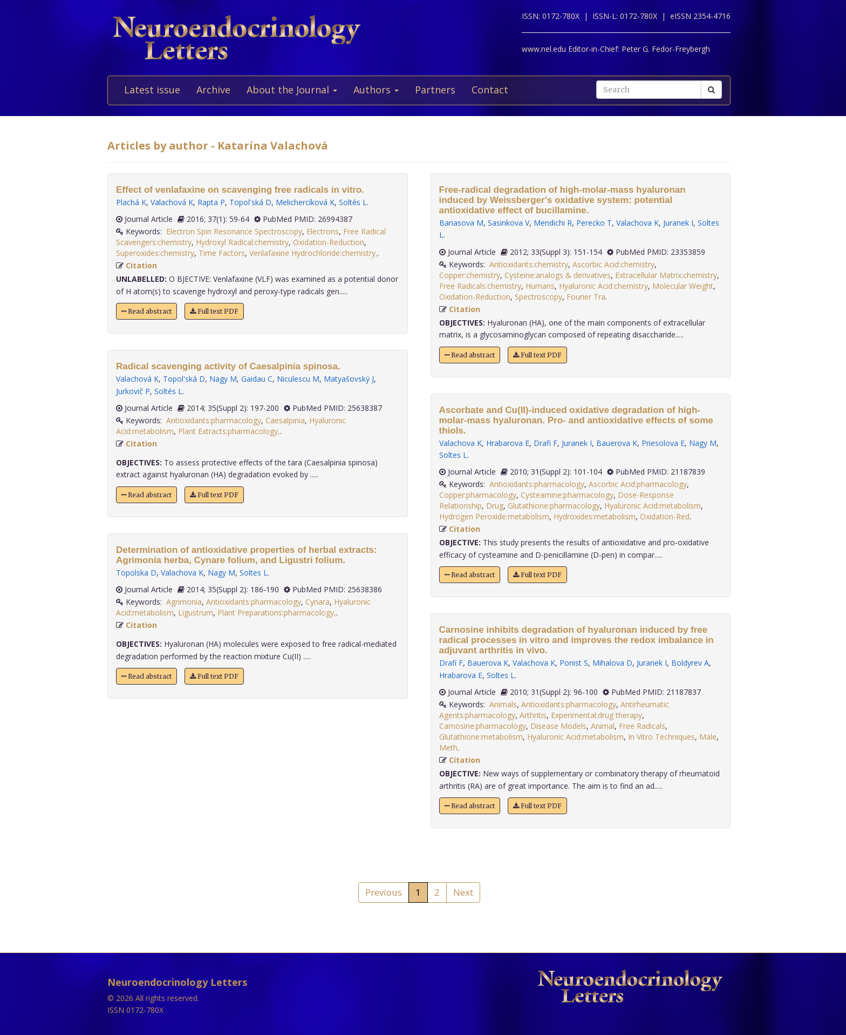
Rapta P (211, 202)
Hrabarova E (507, 443)
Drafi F (545, 443)
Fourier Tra (586, 297)
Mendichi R (553, 223)
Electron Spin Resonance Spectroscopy (234, 231)
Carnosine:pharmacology (482, 726)
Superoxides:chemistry (155, 253)
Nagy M (223, 379)
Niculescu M (298, 379)
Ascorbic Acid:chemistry (613, 264)
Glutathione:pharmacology (554, 505)
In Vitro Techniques (661, 737)
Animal (603, 726)
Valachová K (172, 202)
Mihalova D (612, 663)
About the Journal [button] (292, 89)
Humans (540, 286)
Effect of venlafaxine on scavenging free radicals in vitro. (240, 190)
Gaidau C (256, 379)
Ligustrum (195, 612)
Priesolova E (663, 443)
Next (463, 892)
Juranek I (678, 223)
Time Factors (222, 253)
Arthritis (533, 715)
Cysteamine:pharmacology (567, 495)
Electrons (322, 231)
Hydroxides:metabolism (595, 516)
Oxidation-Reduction (328, 242)
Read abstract (146, 311)
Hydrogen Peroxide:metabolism (494, 516)
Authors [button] (376, 89)
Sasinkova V (508, 223)
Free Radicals (642, 726)
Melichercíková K (305, 202)
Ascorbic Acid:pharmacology (638, 484)
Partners (435, 89)
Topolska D (136, 572)
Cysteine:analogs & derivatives (557, 275)
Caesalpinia (285, 420)
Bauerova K (616, 443)
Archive (213, 89)
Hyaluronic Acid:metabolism (652, 505)
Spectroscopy (538, 297)
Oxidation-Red (665, 516)
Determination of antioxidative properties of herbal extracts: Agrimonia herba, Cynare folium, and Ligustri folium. (246, 555)
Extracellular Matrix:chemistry (666, 275)
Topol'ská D (250, 202)
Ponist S (574, 663)
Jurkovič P (133, 391)
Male (708, 737)
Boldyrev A (690, 663)
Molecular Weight (682, 286)
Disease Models (558, 726)
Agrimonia (184, 602)
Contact (490, 89)
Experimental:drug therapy (596, 715)
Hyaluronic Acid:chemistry (603, 286)
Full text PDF (214, 311)
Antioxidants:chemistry (528, 264)
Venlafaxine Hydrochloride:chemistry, (313, 253)
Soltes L (254, 572)
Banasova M (461, 223)
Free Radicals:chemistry (480, 286)
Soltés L (353, 202)
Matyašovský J (349, 379)
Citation (141, 265)
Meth (448, 747)
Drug (494, 505)
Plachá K (131, 202)
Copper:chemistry (469, 275)
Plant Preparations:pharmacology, (276, 612)
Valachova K (182, 572)
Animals (503, 704)
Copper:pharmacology (477, 495)
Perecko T (594, 223)
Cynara (317, 602)
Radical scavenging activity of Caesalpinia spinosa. (228, 366)
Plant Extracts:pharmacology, (229, 431)
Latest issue (152, 89)
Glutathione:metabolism (481, 737)
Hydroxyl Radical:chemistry (242, 242)
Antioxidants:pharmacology (213, 420)
